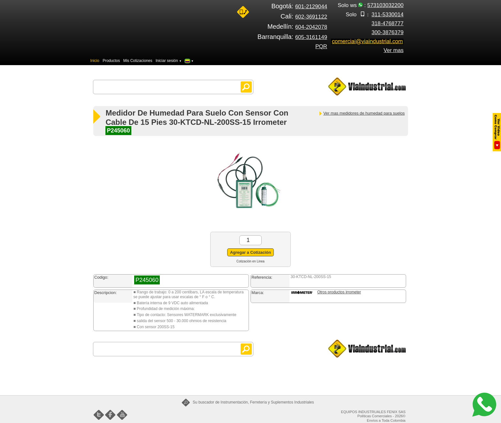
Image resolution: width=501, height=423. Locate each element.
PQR (321, 46)
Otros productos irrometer (339, 292)
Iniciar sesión (169, 60)
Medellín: (297, 26)
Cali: (304, 16)
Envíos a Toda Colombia (386, 420)
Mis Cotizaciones (137, 60)
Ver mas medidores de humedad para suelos (362, 113)
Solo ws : (371, 5)
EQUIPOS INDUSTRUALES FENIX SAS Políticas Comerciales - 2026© (373, 414)
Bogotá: (299, 6)
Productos (111, 60)
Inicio (94, 60)
